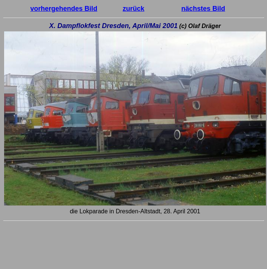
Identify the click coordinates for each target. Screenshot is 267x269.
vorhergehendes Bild (63, 8)
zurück (133, 8)
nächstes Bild (203, 8)
